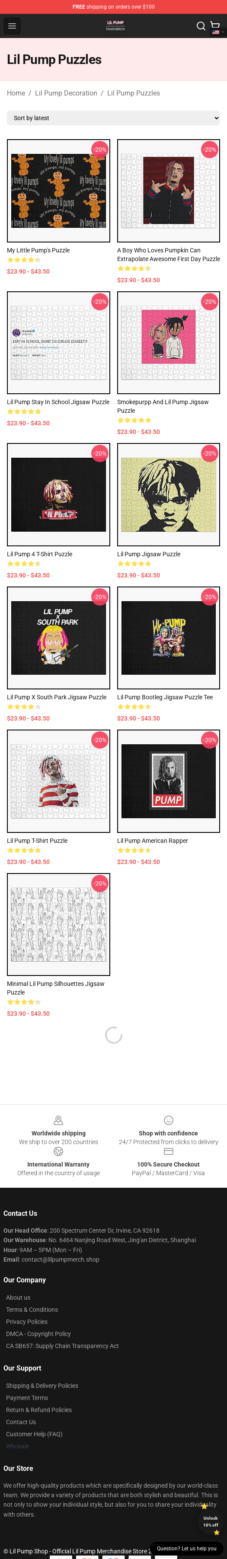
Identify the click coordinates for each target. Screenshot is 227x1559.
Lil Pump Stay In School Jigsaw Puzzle (58, 402)
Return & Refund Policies (39, 1389)
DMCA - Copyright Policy (38, 1313)
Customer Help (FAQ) (34, 1413)
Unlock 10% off (210, 1521)
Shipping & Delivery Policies (42, 1364)
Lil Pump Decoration (66, 93)
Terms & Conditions (32, 1288)
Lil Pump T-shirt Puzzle (37, 840)
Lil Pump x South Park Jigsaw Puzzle (56, 697)
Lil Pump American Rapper (152, 840)
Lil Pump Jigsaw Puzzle (148, 554)
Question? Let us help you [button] (187, 1549)
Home (16, 93)
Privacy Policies (27, 1301)
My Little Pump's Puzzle (38, 250)
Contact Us (21, 1401)
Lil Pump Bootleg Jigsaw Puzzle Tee (165, 697)
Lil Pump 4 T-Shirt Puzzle (39, 554)
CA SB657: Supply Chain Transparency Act (62, 1325)
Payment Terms (27, 1377)
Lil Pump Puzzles (133, 93)
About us (18, 1276)
